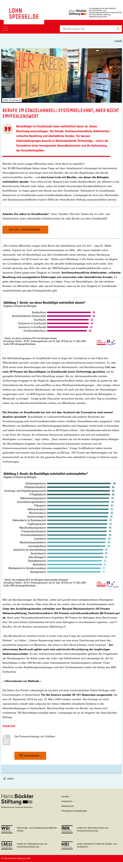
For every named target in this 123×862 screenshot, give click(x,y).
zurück (118, 41)
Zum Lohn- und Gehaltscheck (24, 229)
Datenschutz (68, 806)
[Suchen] (118, 28)
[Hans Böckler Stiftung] (17, 807)
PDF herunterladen (29, 757)
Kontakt (65, 796)
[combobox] (87, 28)
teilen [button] (8, 778)
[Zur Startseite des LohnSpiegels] (24, 17)
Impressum (67, 801)
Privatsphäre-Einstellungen (74, 811)
